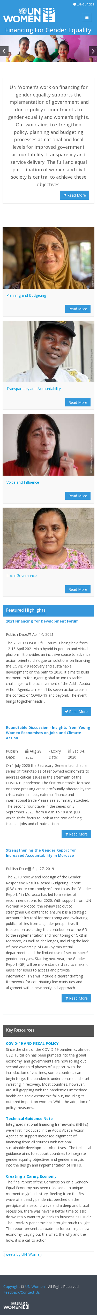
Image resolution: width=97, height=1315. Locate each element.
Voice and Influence (22, 482)
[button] (4, 51)
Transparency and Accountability (33, 388)
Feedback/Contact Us (21, 1292)
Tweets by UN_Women (22, 1254)
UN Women (35, 1286)
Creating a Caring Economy (31, 1176)
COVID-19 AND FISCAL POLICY (32, 1043)
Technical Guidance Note (29, 1118)
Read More (74, 195)
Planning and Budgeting (26, 295)
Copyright (11, 1286)
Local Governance (21, 575)
